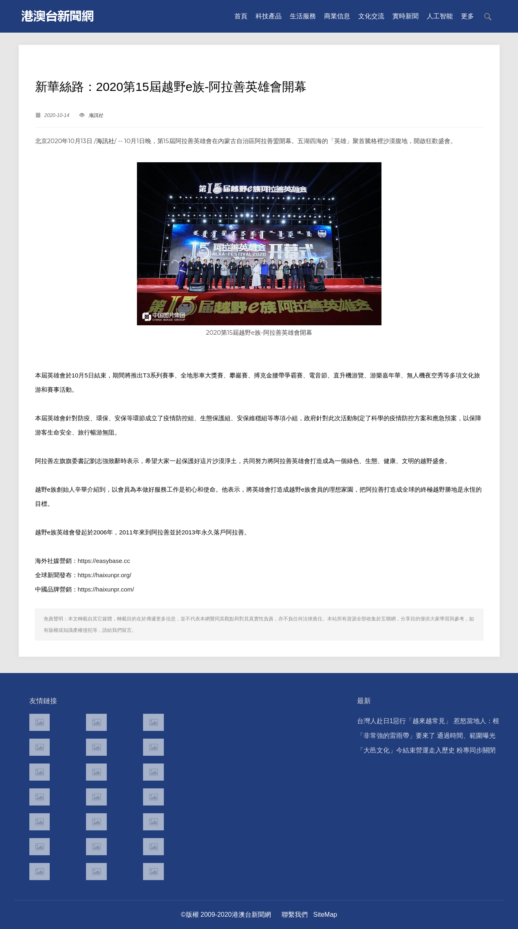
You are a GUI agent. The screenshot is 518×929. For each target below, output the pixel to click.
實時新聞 (405, 16)
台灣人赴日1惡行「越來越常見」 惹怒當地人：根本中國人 (428, 722)
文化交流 (371, 16)
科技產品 (269, 16)
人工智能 (440, 16)
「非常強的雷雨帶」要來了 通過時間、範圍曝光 (426, 735)
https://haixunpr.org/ (105, 575)
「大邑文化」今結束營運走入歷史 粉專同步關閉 (426, 750)
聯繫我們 (295, 914)
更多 (467, 16)
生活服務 (303, 16)
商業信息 (337, 16)
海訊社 (95, 115)
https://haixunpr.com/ (106, 589)
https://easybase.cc (104, 560)
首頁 (240, 16)
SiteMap (325, 914)
